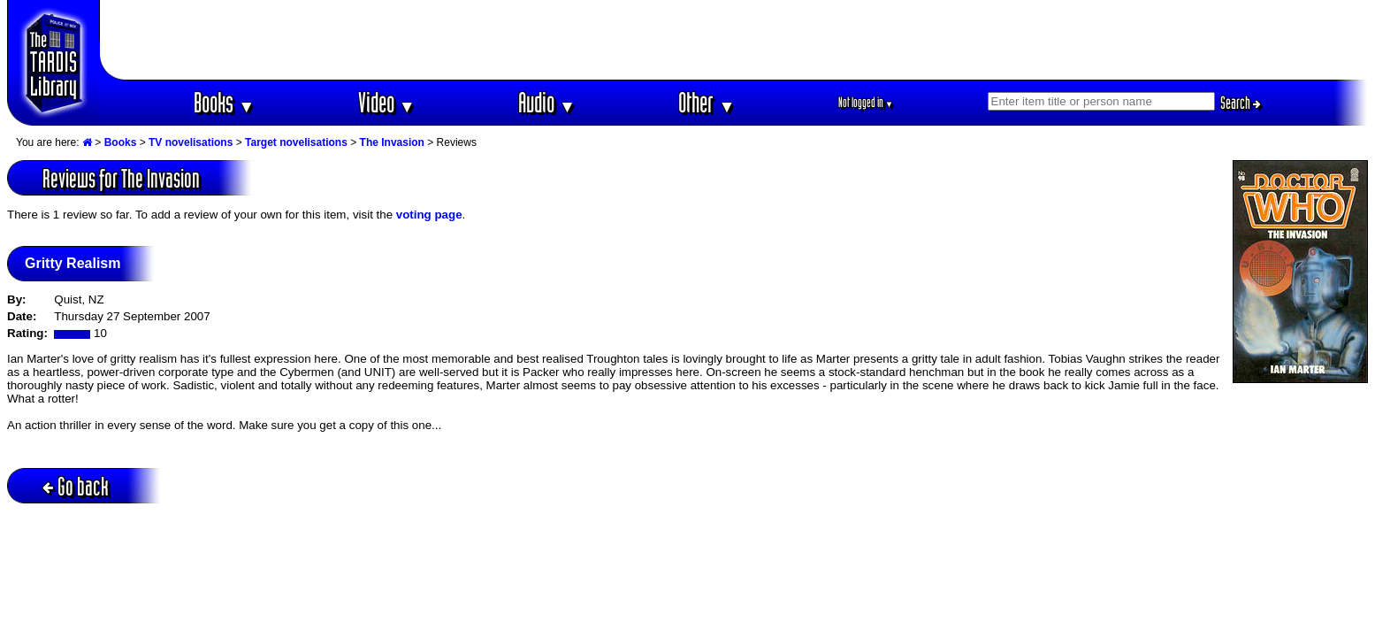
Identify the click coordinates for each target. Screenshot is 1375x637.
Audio (547, 102)
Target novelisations (296, 142)
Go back (75, 486)
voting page (429, 214)
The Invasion (392, 142)
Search (1240, 102)
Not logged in (866, 102)
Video (387, 102)
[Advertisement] (734, 40)
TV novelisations (191, 142)
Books (224, 102)
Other (706, 102)
